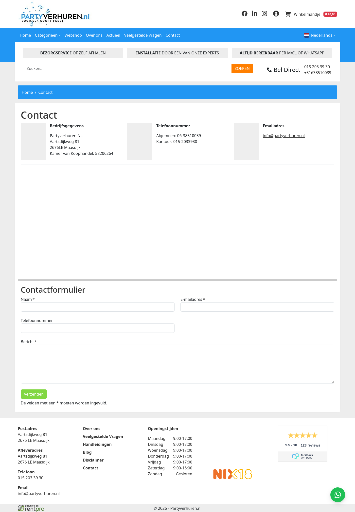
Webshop (73, 35)
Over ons (94, 35)
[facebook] (245, 15)
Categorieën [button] (46, 35)
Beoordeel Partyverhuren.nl (232, 445)
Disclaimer (93, 460)
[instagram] (264, 15)
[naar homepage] (55, 14)
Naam (26, 299)
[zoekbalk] (128, 68)
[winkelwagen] (311, 14)
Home (25, 35)
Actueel (113, 35)
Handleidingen (97, 444)
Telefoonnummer (37, 320)
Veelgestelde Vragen (103, 436)
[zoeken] (242, 68)
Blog (87, 452)
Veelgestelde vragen (143, 35)
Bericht (27, 341)
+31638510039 (317, 72)
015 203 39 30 (317, 66)
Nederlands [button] (318, 35)
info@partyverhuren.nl (284, 135)
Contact (173, 35)
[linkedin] (254, 15)
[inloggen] (276, 14)
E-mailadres (191, 299)
